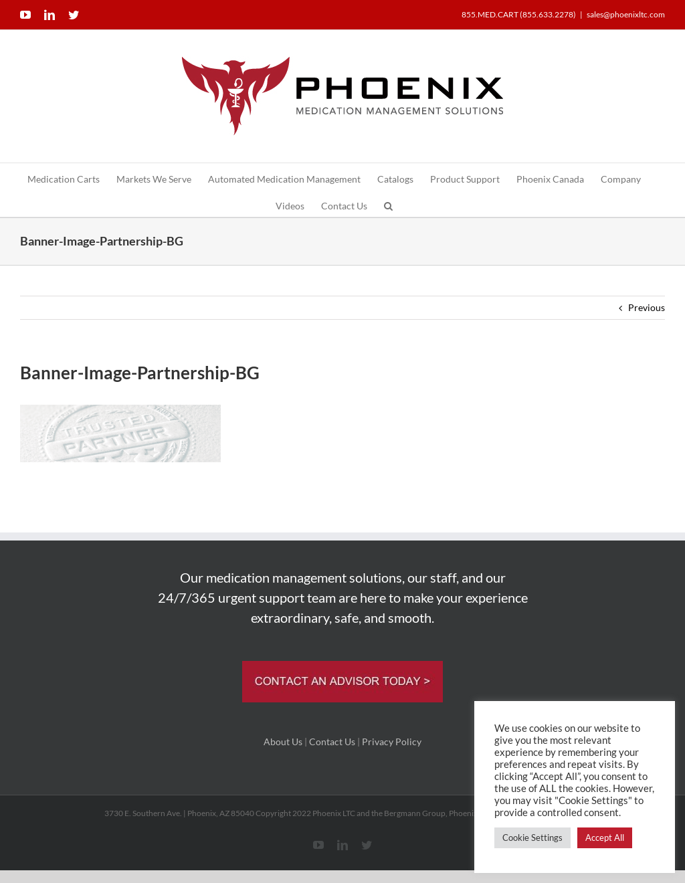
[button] (388, 203)
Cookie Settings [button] (532, 837)
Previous (646, 307)
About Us (283, 741)
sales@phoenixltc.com (626, 14)
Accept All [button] (604, 837)
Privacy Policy (391, 741)
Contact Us (332, 741)
